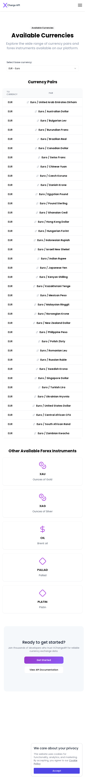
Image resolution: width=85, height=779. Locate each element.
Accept (57, 770)
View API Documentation (44, 669)
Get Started (44, 660)
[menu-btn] (80, 5)
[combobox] (43, 68)
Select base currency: (19, 62)
